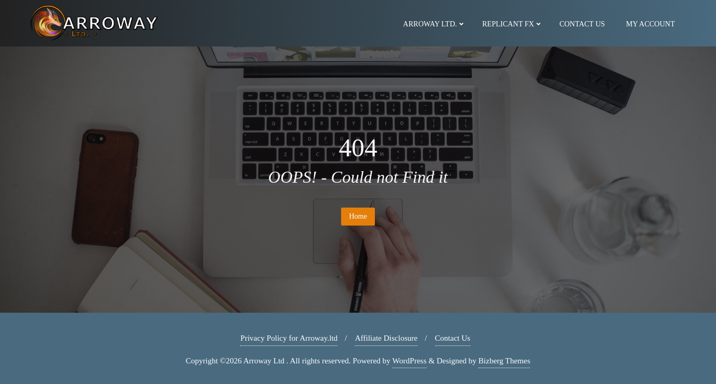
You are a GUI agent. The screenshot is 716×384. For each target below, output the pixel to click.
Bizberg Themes (504, 361)
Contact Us (452, 338)
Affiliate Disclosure (386, 338)
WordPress (409, 361)
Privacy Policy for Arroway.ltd (288, 338)
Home (358, 216)
